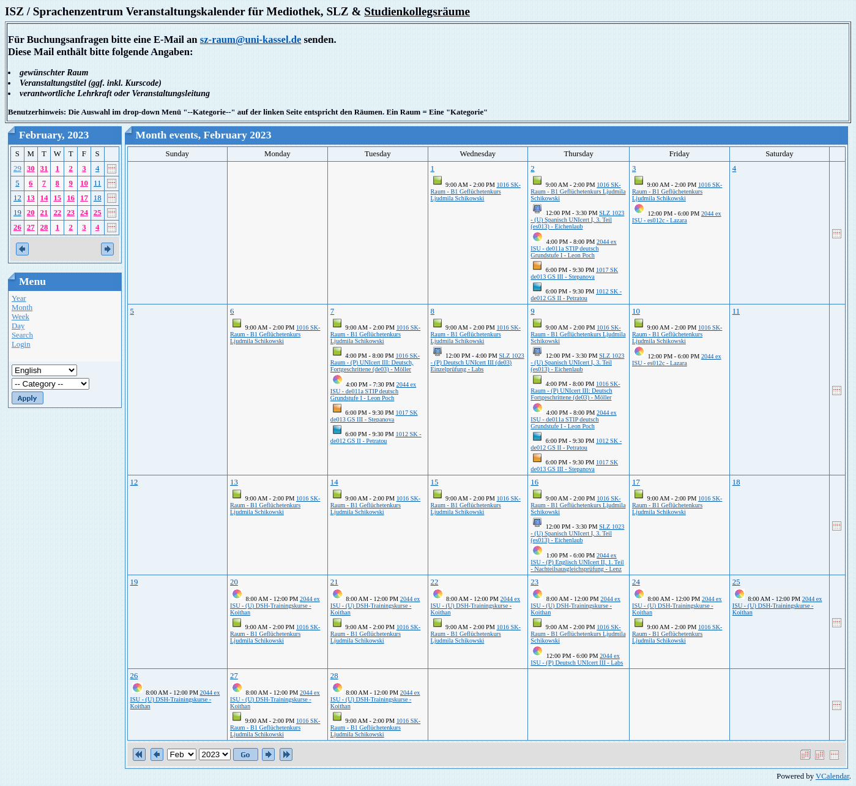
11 (97, 183)
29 (17, 168)
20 (31, 212)
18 (98, 198)
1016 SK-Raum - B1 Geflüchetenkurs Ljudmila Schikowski (476, 191)
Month (22, 307)
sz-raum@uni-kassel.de (251, 39)
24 (84, 212)
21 (44, 212)
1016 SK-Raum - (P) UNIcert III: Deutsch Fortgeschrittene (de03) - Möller (575, 390)
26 (17, 227)
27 (31, 227)
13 (31, 198)
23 (71, 212)
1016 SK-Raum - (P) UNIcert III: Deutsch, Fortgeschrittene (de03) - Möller (375, 362)
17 (84, 198)
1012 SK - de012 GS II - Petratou (576, 294)
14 (44, 198)
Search (22, 335)
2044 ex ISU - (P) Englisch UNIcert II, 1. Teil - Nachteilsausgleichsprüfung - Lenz (576, 562)
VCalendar (832, 776)
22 (57, 212)
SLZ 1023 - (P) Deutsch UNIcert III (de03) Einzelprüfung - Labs (477, 362)
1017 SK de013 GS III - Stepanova (574, 273)
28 (44, 227)
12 (17, 198)
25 (98, 212)
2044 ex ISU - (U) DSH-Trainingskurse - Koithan (275, 605)
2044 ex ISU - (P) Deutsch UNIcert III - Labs (576, 659)
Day (18, 326)
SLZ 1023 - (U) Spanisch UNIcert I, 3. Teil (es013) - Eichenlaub (577, 220)
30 (31, 168)
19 (17, 212)
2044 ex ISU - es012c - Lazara (676, 217)
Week (20, 316)
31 (44, 168)
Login (21, 344)
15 (57, 198)
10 (84, 183)
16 (71, 198)
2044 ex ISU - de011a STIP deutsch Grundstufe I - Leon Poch (573, 248)
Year (19, 298)
